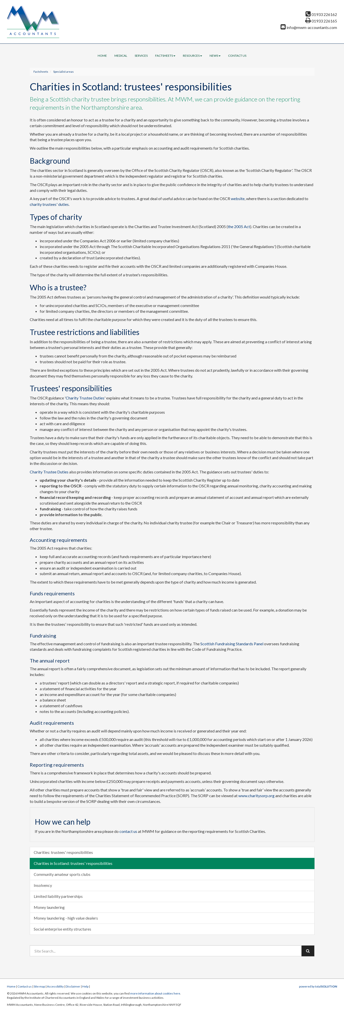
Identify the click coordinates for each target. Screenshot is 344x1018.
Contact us (237, 55)
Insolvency (43, 885)
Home (102, 55)
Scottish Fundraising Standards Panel (231, 643)
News (215, 55)
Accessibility (55, 986)
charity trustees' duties (49, 204)
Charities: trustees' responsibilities (63, 852)
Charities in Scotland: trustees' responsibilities (73, 863)
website (238, 198)
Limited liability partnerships (58, 896)
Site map (39, 986)
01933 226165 (321, 20)
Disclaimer (73, 986)
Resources (192, 55)
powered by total (318, 986)
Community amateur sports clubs (62, 874)
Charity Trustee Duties (85, 397)
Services (141, 55)
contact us (128, 831)
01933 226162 (321, 14)
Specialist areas (63, 71)
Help (85, 986)
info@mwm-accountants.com (309, 27)
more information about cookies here (155, 993)
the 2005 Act (239, 226)
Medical (120, 55)
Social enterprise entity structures (62, 929)
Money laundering (49, 907)
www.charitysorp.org (256, 795)
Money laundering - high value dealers (66, 918)
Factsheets (165, 55)
